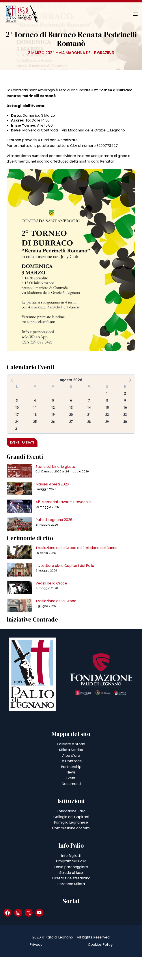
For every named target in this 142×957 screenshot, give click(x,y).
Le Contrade (71, 761)
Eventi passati (22, 442)
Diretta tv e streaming (71, 878)
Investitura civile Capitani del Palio (65, 565)
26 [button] (53, 421)
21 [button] (89, 414)
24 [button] (17, 421)
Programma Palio (71, 861)
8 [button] (107, 400)
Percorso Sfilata (71, 883)
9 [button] (125, 400)
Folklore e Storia (71, 744)
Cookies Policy (100, 944)
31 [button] (17, 429)
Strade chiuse (71, 872)
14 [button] (89, 407)
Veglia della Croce (51, 583)
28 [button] (89, 421)
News (71, 772)
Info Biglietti (71, 855)
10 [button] (17, 407)
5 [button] (53, 400)
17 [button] (17, 414)
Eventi (71, 778)
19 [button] (53, 414)
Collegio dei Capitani (71, 816)
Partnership (71, 766)
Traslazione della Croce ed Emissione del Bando (77, 547)
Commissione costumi (71, 828)
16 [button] (125, 407)
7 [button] (89, 400)
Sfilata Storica (71, 749)
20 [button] (71, 414)
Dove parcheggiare (71, 866)
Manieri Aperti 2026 (52, 484)
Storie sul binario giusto (55, 466)
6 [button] (71, 400)
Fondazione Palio (71, 811)
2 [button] (125, 393)
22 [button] (107, 414)
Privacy (36, 944)
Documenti (71, 783)
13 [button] (71, 407)
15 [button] (107, 407)
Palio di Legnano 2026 (54, 519)
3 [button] (17, 400)
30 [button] (125, 421)
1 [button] (107, 393)
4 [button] (35, 400)
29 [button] (107, 421)
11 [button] (35, 407)
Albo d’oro (71, 755)
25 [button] (35, 421)
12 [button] (53, 407)
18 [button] (35, 414)
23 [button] (125, 414)
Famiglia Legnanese (71, 822)
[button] (12, 379)
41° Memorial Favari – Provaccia (63, 501)
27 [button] (71, 421)
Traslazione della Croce (56, 600)
